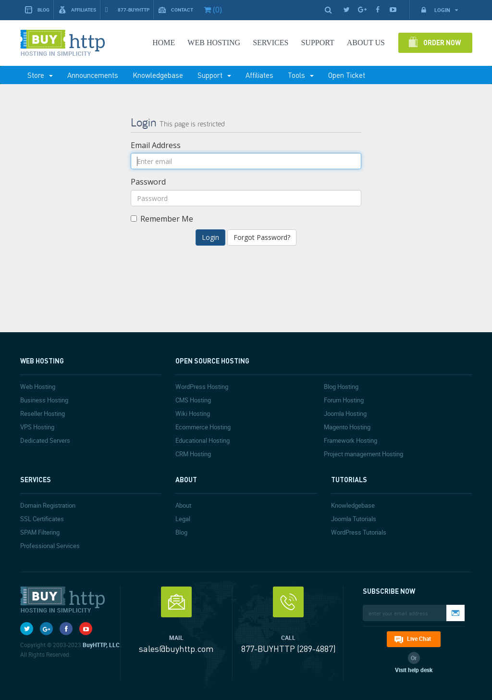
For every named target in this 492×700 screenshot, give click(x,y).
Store (40, 75)
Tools (301, 75)
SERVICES (270, 42)
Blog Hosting (341, 386)
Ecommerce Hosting (203, 427)
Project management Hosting (363, 454)
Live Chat (419, 638)
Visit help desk (413, 670)
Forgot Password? (262, 237)
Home (163, 42)
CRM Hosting (193, 454)
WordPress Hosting (201, 386)
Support (214, 75)
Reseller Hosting (42, 413)
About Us (366, 42)
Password (148, 181)
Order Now (442, 42)
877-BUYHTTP (127, 9)
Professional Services (50, 545)
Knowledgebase (158, 75)
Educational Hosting (202, 440)
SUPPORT (317, 42)
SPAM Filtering (40, 532)
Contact (176, 9)
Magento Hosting (347, 427)
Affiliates (77, 9)
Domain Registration (47, 505)
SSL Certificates (42, 518)
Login (439, 9)
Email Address (156, 145)
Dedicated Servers (45, 440)
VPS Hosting (37, 427)
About (183, 505)
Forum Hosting (344, 400)
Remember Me (162, 218)
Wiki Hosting (192, 413)
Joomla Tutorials (353, 518)
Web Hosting (213, 42)
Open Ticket (346, 75)
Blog (37, 9)
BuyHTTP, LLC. (102, 645)
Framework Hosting (350, 440)
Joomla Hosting (345, 413)
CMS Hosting (193, 400)
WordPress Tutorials (358, 532)
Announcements (92, 75)
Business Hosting (44, 400)
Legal (182, 518)
